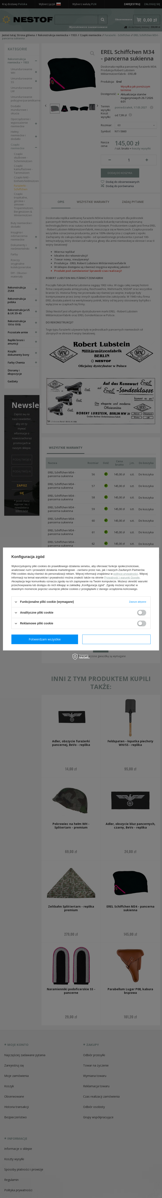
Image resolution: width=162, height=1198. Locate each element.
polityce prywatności (125, 573)
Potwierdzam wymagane (46, 639)
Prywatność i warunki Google (122, 577)
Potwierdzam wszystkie (117, 639)
